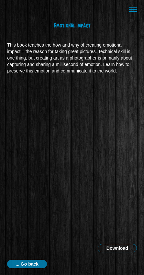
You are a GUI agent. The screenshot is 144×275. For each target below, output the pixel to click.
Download (117, 248)
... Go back (27, 264)
